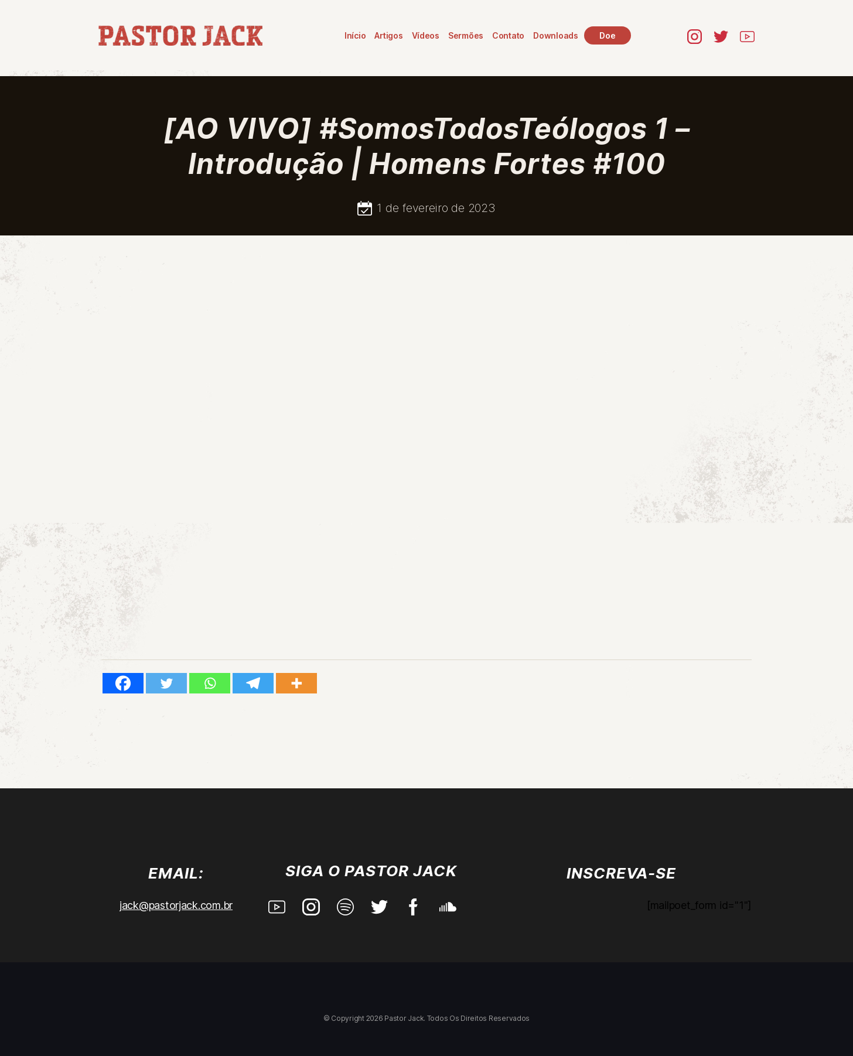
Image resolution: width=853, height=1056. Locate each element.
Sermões (465, 35)
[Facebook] (123, 683)
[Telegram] (253, 683)
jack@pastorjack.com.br (176, 905)
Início (355, 35)
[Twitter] (166, 683)
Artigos (388, 35)
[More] (296, 683)
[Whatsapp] (209, 683)
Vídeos (425, 35)
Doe (607, 35)
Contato (508, 35)
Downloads (555, 35)
